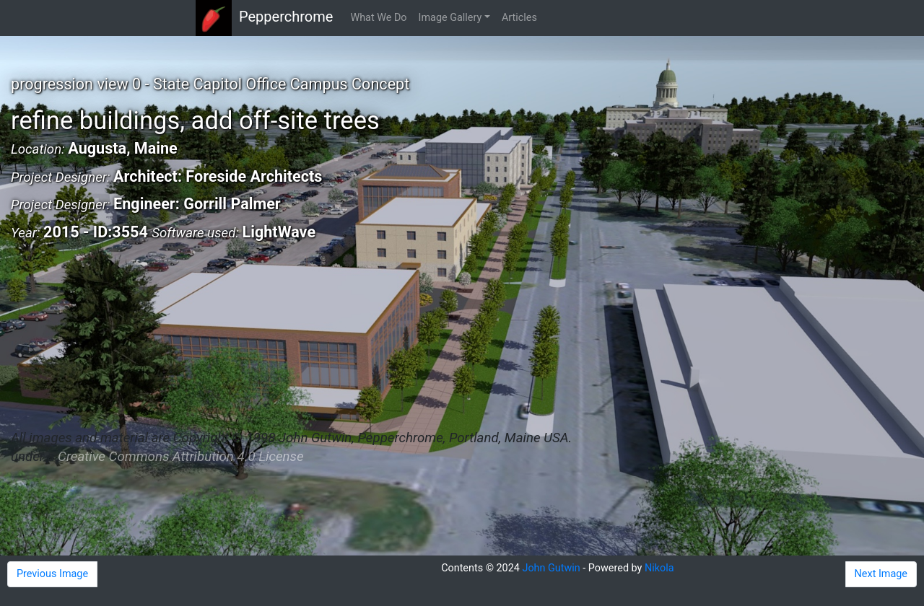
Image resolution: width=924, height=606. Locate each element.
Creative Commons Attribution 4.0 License (180, 457)
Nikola (659, 568)
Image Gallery (450, 18)
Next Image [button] (881, 574)
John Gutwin (551, 568)
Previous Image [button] (52, 574)
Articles (519, 18)
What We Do (378, 18)
